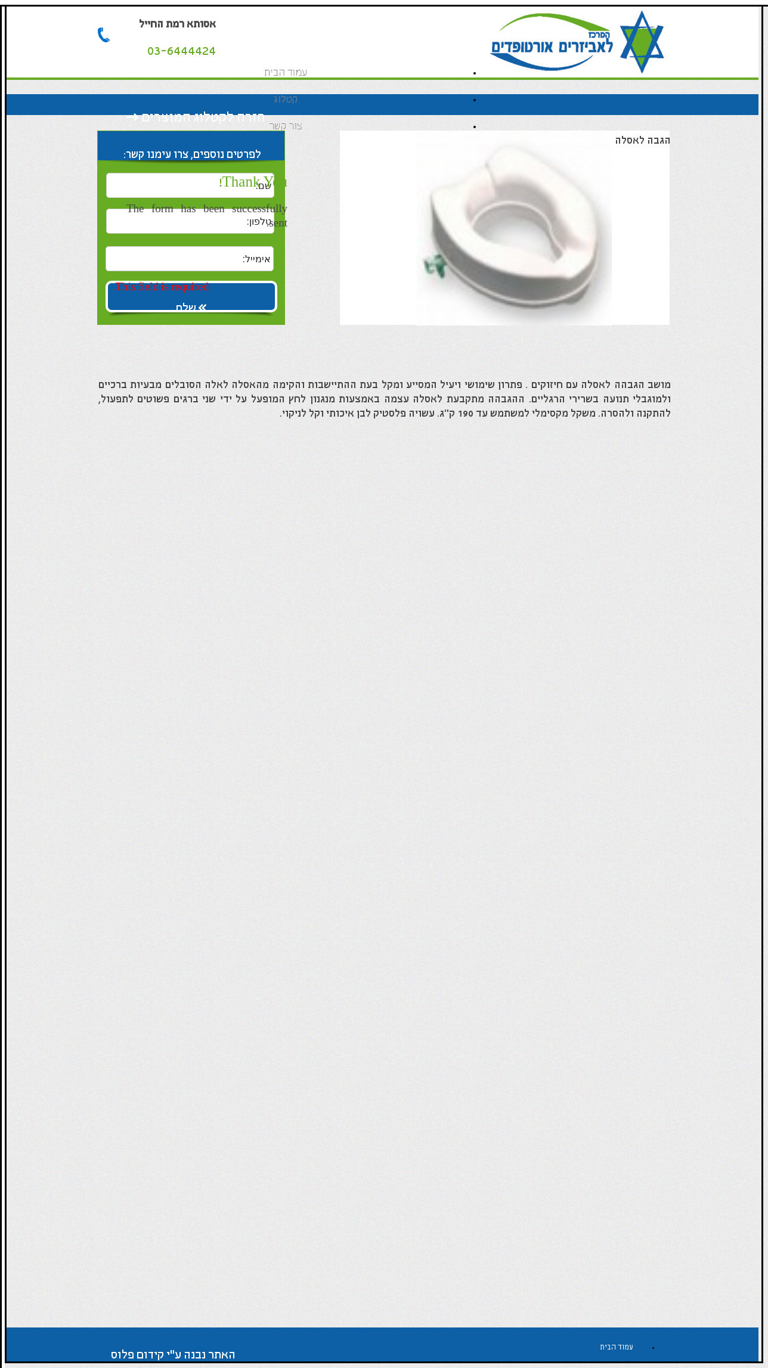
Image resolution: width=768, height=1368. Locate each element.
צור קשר (285, 127)
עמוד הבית (285, 73)
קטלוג (286, 100)
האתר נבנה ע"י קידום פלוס (173, 1355)
